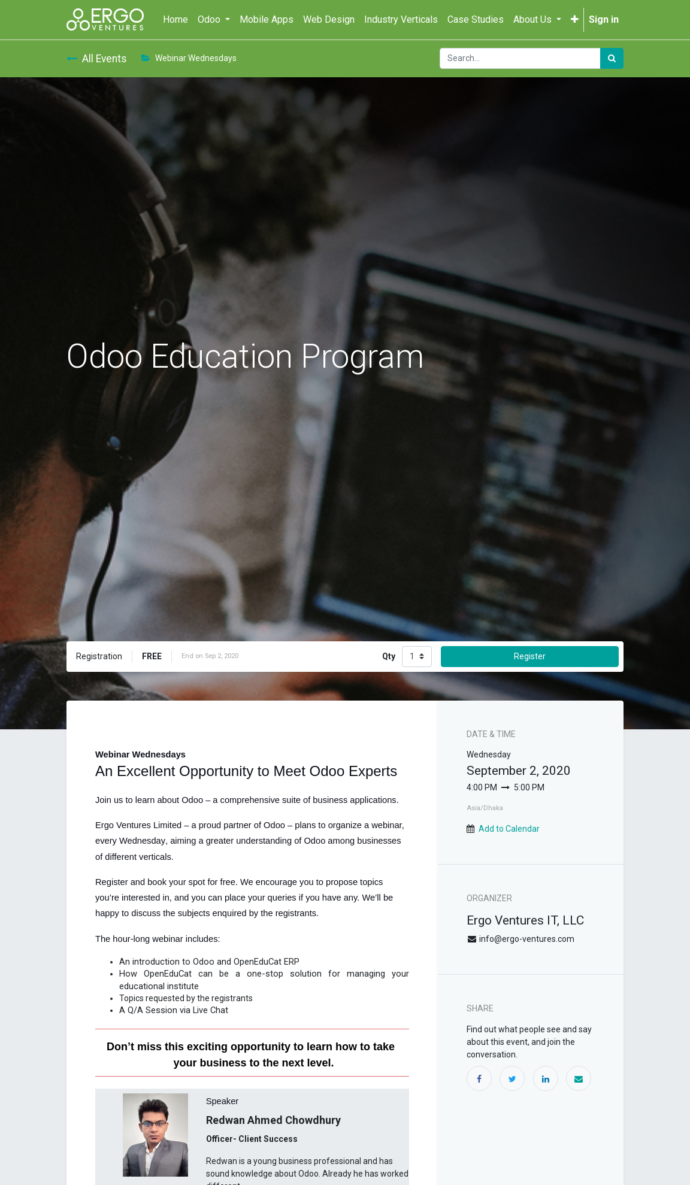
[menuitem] (175, 20)
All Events (96, 59)
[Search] (612, 58)
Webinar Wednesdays (189, 58)
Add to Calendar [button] (509, 829)
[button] (574, 20)
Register (530, 656)
